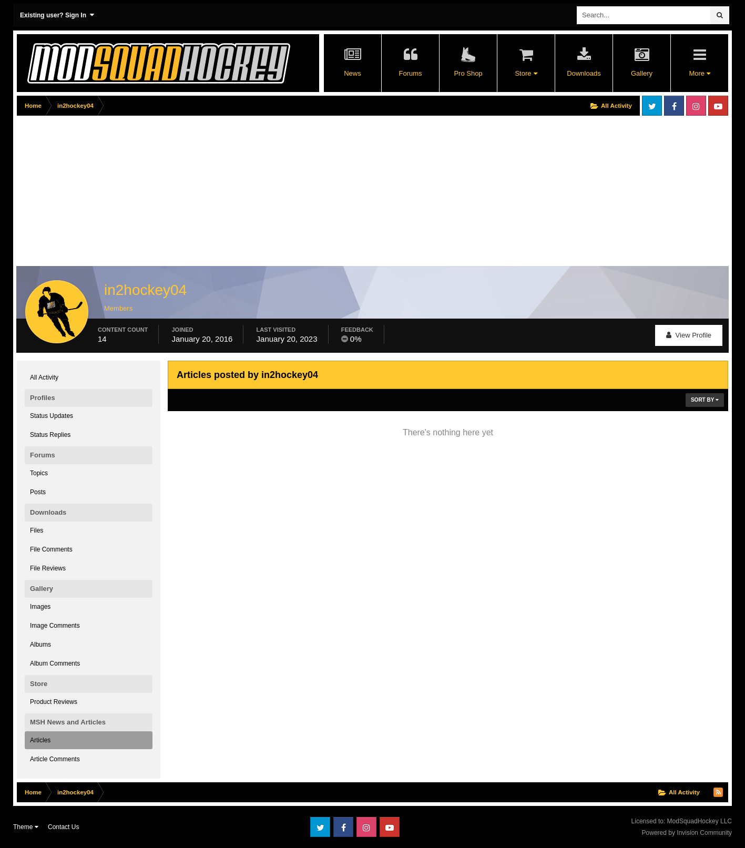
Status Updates (51, 416)
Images (40, 606)
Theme (25, 827)
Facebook (674, 106)
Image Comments (55, 625)
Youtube (718, 106)
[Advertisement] (208, 193)
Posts (38, 492)
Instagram (696, 106)
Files (36, 530)
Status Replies (50, 434)
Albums (40, 644)
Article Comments (55, 759)
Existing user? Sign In (57, 15)
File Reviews (48, 568)
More (699, 73)
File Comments (51, 549)
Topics (39, 473)
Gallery (641, 73)
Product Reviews (53, 702)
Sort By (705, 400)
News (352, 73)
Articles (40, 740)
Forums (410, 73)
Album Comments (55, 663)
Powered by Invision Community (687, 832)
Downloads (583, 73)
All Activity (44, 377)
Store (526, 73)
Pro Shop (468, 73)
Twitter (652, 106)
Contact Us (63, 827)
